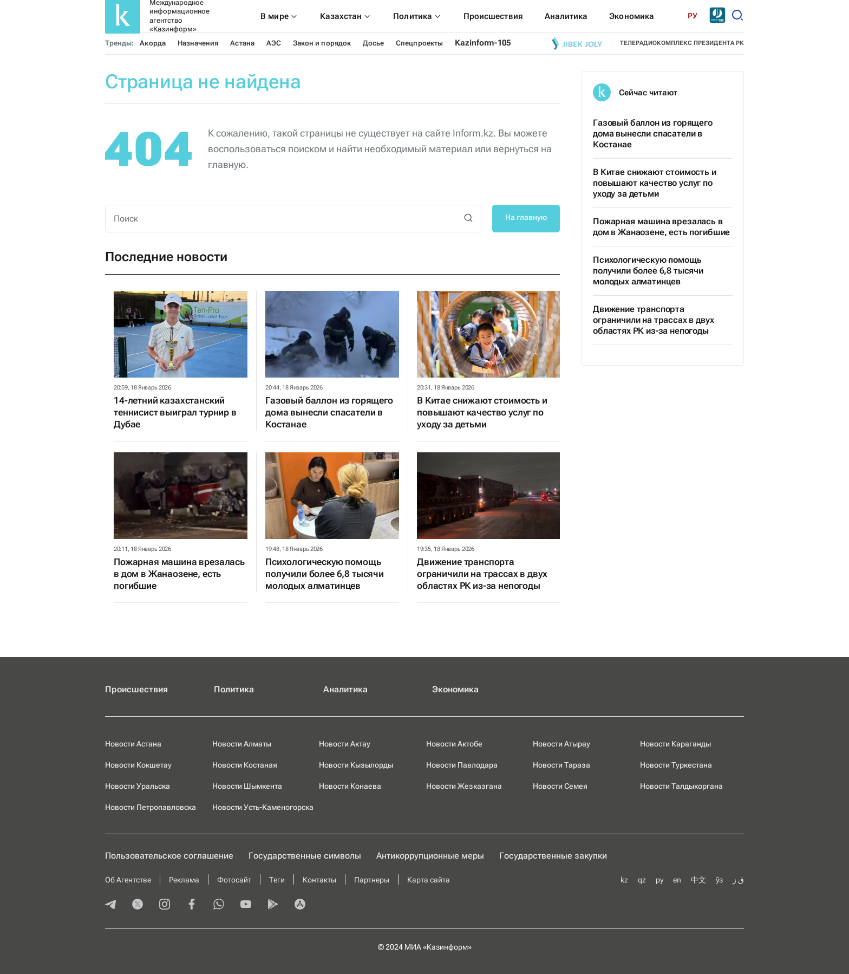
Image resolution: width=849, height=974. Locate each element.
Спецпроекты (419, 43)
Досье (373, 43)
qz (642, 879)
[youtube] (245, 905)
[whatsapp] (218, 905)
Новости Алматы (241, 743)
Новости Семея (560, 786)
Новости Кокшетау (138, 765)
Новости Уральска (137, 786)
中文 (698, 879)
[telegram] (110, 905)
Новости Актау (344, 743)
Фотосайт (234, 879)
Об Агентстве (128, 879)
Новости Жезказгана (464, 786)
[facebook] (191, 905)
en (677, 879)
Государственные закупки (553, 855)
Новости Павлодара (462, 765)
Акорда (152, 43)
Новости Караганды (675, 743)
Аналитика (345, 689)
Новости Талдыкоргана (681, 786)
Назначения (198, 43)
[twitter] (137, 905)
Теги (277, 879)
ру (659, 879)
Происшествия (136, 689)
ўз (719, 879)
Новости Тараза (561, 765)
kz (624, 879)
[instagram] (164, 905)
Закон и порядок (322, 43)
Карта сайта (428, 879)
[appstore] (300, 905)
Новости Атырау (561, 743)
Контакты (319, 879)
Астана (242, 43)
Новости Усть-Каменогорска (263, 807)
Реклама (184, 879)
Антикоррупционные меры (430, 855)
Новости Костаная (244, 765)
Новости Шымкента (247, 786)
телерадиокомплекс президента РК (682, 43)
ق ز (738, 879)
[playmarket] (272, 905)
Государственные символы (305, 855)
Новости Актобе (454, 743)
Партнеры (371, 879)
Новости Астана (133, 743)
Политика (234, 689)
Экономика (455, 689)
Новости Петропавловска (150, 807)
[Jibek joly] (577, 43)
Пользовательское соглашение (169, 855)
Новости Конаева (350, 786)
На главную (526, 217)
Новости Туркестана (676, 765)
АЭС (273, 43)
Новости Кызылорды (356, 765)
